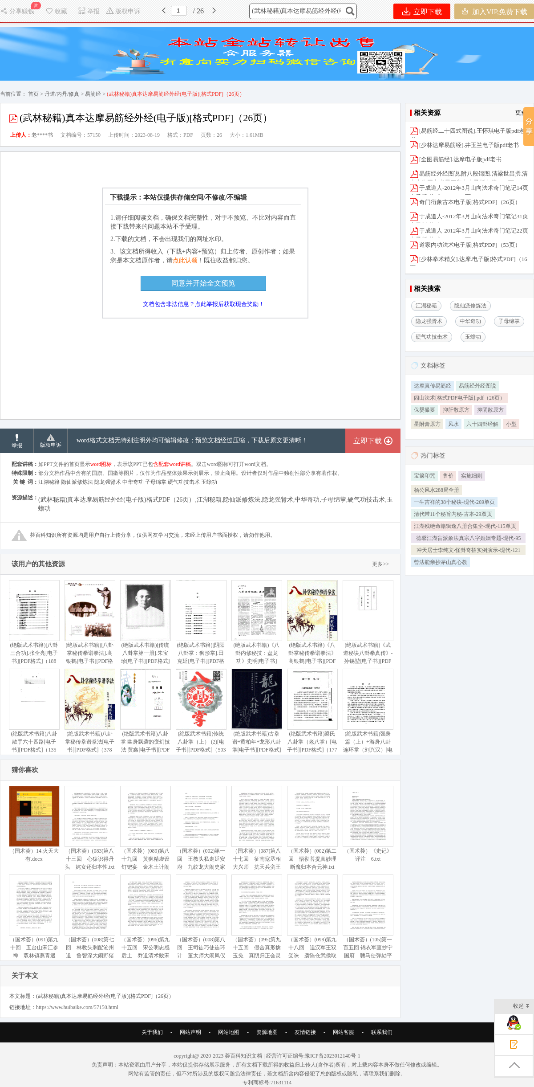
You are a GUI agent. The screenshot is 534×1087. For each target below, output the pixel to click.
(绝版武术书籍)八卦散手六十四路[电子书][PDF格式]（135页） (34, 715)
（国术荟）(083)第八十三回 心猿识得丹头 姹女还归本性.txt (90, 828)
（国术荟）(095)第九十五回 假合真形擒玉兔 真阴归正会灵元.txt (256, 921)
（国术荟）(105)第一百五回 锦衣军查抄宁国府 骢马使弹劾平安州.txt (368, 921)
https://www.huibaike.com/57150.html (77, 1007)
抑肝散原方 (456, 410)
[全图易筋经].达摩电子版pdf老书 (460, 159)
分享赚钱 (18, 11)
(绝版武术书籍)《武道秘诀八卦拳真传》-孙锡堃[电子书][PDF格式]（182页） (368, 626)
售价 (448, 476)
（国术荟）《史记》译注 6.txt (368, 824)
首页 (33, 94)
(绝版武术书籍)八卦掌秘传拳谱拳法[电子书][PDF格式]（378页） (90, 715)
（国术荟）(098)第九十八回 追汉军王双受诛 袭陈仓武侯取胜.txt (312, 921)
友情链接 (305, 1032)
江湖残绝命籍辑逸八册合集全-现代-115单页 (465, 526)
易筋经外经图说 (477, 386)
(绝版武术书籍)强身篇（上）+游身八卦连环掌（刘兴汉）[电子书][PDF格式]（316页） (368, 719)
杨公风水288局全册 (436, 490)
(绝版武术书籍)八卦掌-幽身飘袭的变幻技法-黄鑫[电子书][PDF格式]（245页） (145, 715)
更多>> (380, 564)
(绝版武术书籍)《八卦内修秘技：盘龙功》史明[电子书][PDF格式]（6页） (256, 626)
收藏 (56, 11)
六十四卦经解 (482, 424)
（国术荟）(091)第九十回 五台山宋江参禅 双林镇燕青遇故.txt (34, 921)
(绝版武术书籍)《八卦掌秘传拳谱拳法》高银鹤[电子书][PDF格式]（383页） (312, 626)
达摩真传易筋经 (432, 386)
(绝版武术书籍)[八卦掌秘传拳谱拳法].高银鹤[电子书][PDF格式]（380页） (90, 626)
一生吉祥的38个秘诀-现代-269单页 (454, 502)
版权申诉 (123, 11)
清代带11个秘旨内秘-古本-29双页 (453, 514)
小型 (511, 424)
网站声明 (190, 1032)
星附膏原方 (427, 424)
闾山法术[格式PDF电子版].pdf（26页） (459, 398)
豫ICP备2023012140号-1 (332, 1056)
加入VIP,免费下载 (494, 11)
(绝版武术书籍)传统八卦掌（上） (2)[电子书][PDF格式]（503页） (201, 715)
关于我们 (152, 1032)
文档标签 (433, 365)
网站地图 (228, 1032)
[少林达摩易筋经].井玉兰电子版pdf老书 (469, 145)
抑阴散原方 (490, 410)
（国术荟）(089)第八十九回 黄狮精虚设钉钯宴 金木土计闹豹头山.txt (145, 832)
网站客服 (343, 1032)
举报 (89, 11)
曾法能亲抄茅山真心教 (440, 562)
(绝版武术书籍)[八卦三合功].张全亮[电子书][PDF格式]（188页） (34, 626)
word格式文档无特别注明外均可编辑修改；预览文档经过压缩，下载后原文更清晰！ (192, 440)
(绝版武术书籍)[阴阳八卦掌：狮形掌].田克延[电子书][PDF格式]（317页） (201, 626)
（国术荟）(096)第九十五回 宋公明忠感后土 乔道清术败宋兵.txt (145, 921)
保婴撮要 (424, 410)
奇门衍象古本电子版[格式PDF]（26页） (470, 202)
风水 (453, 424)
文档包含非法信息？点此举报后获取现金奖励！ (203, 304)
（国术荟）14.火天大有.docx (34, 824)
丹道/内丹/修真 (62, 94)
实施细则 (471, 476)
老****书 (42, 135)
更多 (521, 112)
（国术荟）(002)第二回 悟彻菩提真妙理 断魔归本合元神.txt (314, 828)
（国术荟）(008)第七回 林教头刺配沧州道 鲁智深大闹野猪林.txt (90, 921)
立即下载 (422, 11)
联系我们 (381, 1032)
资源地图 (267, 1032)
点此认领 (185, 260)
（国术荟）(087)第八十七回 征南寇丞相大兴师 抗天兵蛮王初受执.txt (256, 832)
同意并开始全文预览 (203, 283)
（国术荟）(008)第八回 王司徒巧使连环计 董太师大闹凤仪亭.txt (201, 921)
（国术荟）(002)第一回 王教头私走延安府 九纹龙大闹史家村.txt (201, 832)
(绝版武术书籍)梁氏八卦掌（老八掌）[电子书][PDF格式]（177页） (312, 715)
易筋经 (93, 94)
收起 (521, 1007)
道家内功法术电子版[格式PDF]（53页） (470, 244)
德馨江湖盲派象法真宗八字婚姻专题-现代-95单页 (468, 539)
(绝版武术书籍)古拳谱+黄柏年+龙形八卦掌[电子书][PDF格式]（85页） (256, 715)
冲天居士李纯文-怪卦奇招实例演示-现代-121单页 (469, 551)
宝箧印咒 (424, 476)
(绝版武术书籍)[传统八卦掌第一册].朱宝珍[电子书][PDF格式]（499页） (145, 626)
